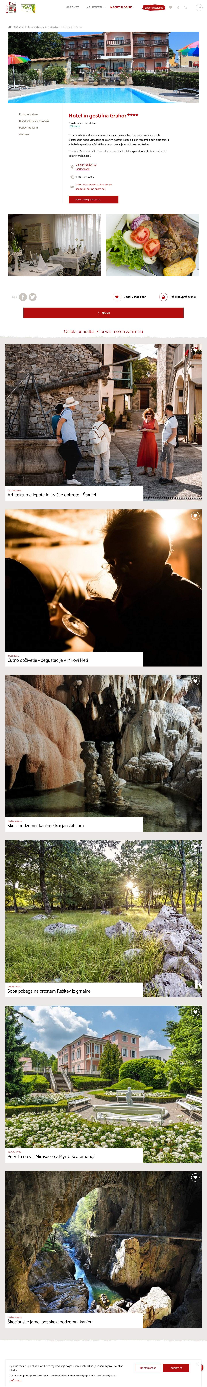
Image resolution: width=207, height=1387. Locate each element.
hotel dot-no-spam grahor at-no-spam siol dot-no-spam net (94, 186)
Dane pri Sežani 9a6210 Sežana (86, 167)
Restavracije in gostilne (38, 27)
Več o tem (15, 1380)
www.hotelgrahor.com (88, 199)
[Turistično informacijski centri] (178, 8)
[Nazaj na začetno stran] (11, 8)
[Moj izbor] (170, 8)
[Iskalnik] (185, 8)
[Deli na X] (32, 297)
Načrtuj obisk (20, 27)
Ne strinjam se (148, 1368)
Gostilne (55, 27)
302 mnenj (75, 126)
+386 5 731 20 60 (85, 177)
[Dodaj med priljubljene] (129, 297)
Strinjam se (176, 1368)
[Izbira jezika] (198, 8)
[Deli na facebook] (23, 297)
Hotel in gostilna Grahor (71, 27)
